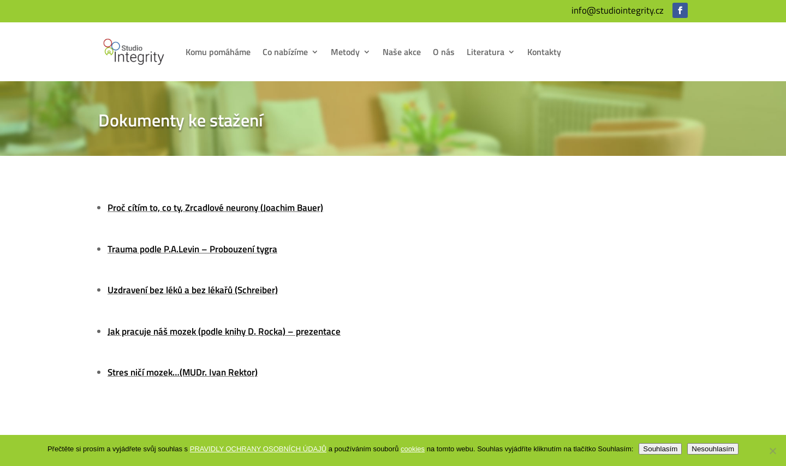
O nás (444, 51)
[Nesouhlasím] (772, 450)
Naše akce (402, 51)
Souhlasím (660, 449)
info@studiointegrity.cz (617, 10)
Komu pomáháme (218, 51)
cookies (413, 449)
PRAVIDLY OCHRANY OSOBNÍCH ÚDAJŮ (258, 449)
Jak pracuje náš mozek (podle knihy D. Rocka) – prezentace (224, 331)
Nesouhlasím (713, 449)
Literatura (485, 51)
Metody (345, 51)
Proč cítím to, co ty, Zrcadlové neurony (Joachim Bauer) (215, 208)
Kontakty (544, 51)
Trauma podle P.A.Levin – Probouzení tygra (192, 249)
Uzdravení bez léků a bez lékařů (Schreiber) (193, 290)
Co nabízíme (285, 51)
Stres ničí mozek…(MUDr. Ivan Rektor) (183, 372)
